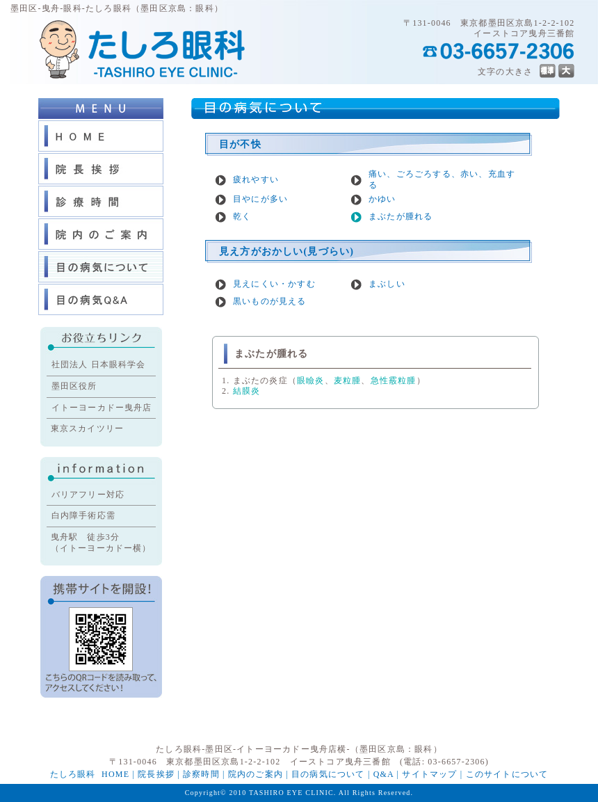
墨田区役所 (74, 386)
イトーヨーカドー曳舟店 (101, 407)
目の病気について (328, 774)
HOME (115, 774)
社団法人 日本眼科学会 (98, 364)
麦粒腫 (348, 380)
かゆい (382, 199)
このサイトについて (507, 774)
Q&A (383, 774)
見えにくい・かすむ (274, 284)
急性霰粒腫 (394, 380)
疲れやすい (256, 179)
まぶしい (387, 284)
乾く (242, 216)
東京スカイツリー (87, 428)
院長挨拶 (156, 774)
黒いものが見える (270, 301)
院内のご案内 (255, 774)
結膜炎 (247, 391)
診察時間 (201, 774)
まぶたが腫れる (401, 216)
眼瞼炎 (311, 380)
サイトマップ (429, 774)
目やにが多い (260, 199)
